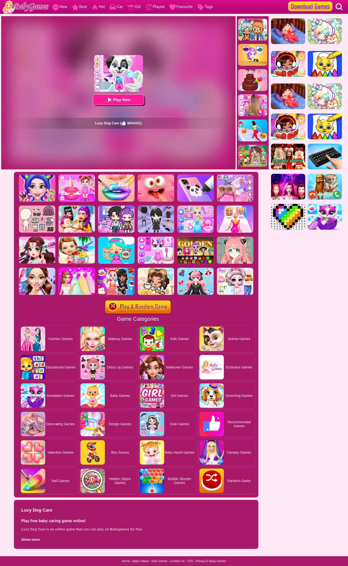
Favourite (181, 7)
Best (79, 7)
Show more (30, 540)
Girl (134, 7)
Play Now (118, 100)
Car (116, 7)
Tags (205, 7)
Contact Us (177, 561)
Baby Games (217, 561)
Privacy (200, 561)
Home (126, 561)
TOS (190, 561)
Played (155, 7)
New (59, 7)
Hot (98, 7)
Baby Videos (140, 561)
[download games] (310, 1)
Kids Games (159, 561)
